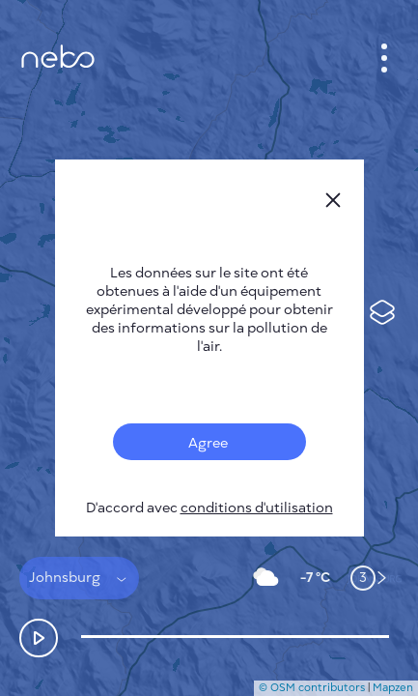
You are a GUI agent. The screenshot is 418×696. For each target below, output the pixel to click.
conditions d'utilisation (257, 508)
